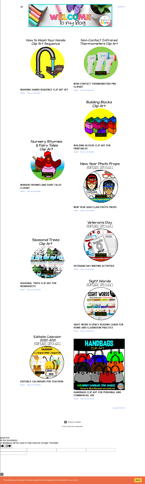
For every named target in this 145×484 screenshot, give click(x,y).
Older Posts (119, 408)
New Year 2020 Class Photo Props (95, 207)
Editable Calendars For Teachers (41, 381)
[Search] (121, 7)
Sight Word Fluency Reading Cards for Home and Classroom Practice (98, 326)
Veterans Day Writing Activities (94, 265)
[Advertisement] (45, 116)
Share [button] (22, 93)
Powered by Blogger (72, 422)
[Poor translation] (8, 446)
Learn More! (73, 480)
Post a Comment (34, 93)
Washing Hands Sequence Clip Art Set (44, 89)
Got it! (138, 480)
